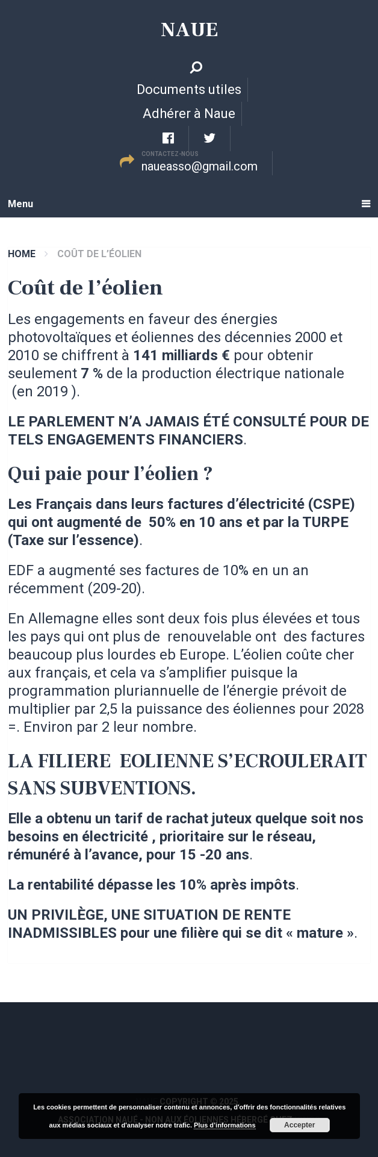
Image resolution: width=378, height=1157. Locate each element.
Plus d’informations (225, 1125)
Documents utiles (189, 89)
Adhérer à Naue (189, 113)
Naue (189, 29)
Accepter (299, 1125)
